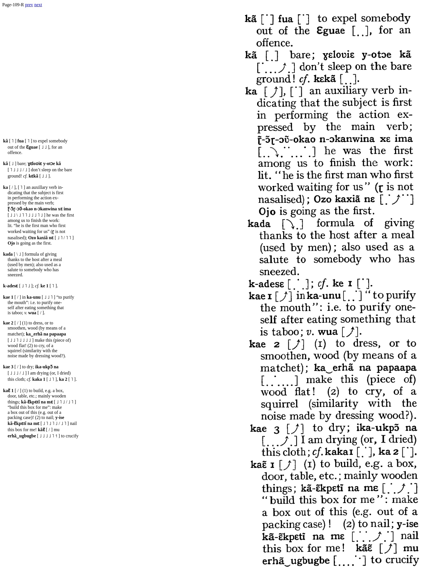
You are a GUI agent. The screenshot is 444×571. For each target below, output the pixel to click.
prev (29, 4)
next (38, 4)
